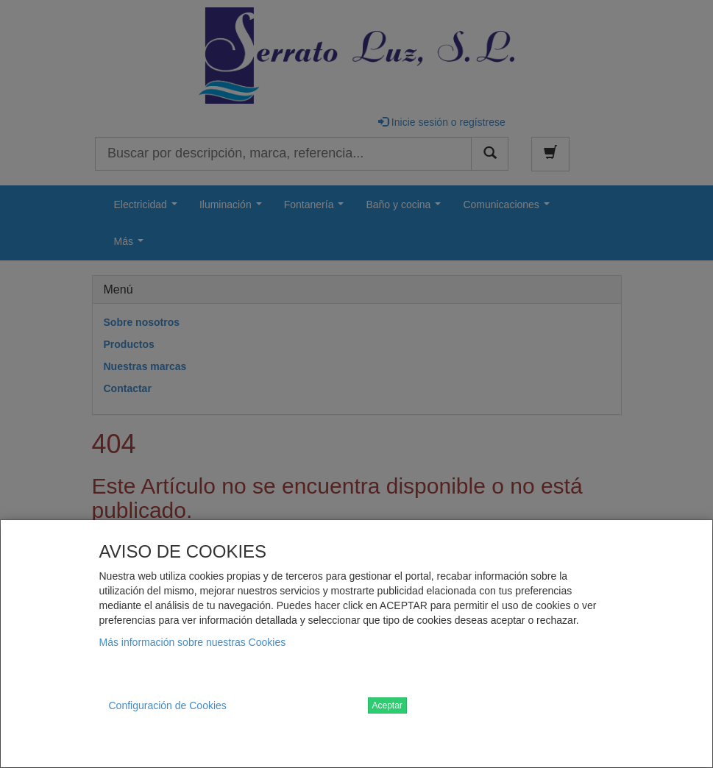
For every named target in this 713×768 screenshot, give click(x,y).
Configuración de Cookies (168, 705)
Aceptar (387, 705)
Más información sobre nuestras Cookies (192, 642)
